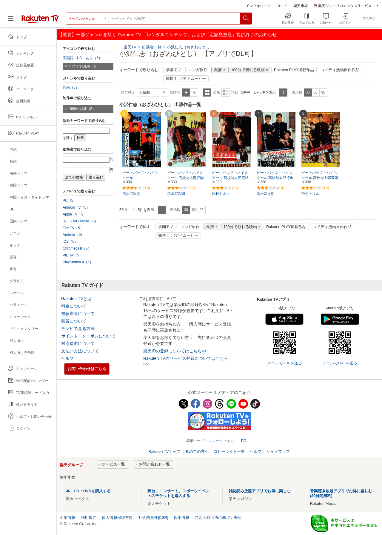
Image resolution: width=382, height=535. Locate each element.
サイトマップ (278, 451)
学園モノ (173, 70)
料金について (73, 306)
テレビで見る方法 (78, 328)
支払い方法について (80, 350)
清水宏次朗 (131, 194)
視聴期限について (78, 313)
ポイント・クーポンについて (88, 336)
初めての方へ (197, 451)
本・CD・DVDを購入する (88, 491)
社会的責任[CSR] (153, 517)
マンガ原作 (197, 70)
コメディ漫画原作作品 (340, 70)
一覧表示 (207, 92)
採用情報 (181, 517)
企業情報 (67, 517)
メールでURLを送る (284, 363)
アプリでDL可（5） (84, 66)
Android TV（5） (76, 207)
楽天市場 (300, 5)
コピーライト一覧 (229, 451)
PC (243, 441)
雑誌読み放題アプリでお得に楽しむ (260, 491)
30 (307, 92)
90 (323, 92)
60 (315, 92)
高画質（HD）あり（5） (82, 58)
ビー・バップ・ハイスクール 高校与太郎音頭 (319, 175)
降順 (194, 92)
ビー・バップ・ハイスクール (140, 175)
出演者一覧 (151, 47)
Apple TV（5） (75, 214)
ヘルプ (67, 358)
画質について (73, 321)
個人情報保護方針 (117, 517)
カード (282, 5)
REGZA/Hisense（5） (80, 221)
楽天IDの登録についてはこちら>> (175, 350)
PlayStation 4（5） (78, 262)
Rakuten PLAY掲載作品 (294, 70)
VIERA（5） (73, 255)
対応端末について (78, 343)
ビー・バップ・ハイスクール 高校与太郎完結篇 (230, 178)
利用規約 (88, 517)
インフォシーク (258, 5)
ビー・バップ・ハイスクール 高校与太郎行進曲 (275, 178)
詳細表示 (225, 92)
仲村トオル (221, 194)
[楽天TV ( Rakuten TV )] (40, 21)
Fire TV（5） (73, 228)
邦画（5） (71, 87)
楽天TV (130, 47)
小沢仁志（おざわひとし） (190, 47)
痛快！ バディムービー (186, 79)
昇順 (186, 92)
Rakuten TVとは (76, 298)
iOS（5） (70, 241)
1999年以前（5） (82, 109)
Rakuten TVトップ (164, 451)
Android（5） (73, 235)
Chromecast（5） (77, 248)
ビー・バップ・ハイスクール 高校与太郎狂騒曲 (185, 178)
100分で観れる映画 (247, 70)
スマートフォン (221, 441)
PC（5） (70, 200)
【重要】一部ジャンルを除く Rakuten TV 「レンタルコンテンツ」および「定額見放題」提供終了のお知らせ (167, 34)
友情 (218, 70)
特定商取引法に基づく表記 (218, 517)
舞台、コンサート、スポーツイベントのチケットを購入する (178, 493)
